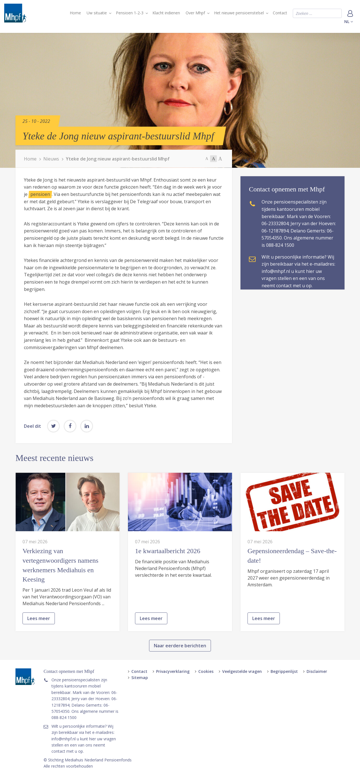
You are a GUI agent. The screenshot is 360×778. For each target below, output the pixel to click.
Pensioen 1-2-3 (129, 12)
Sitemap (139, 677)
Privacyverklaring (173, 671)
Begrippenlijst (284, 671)
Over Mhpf (195, 12)
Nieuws (51, 159)
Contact (280, 12)
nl (348, 21)
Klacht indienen (166, 12)
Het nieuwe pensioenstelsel (239, 12)
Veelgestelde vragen (242, 671)
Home (75, 12)
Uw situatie (97, 12)
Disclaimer (317, 671)
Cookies (205, 671)
